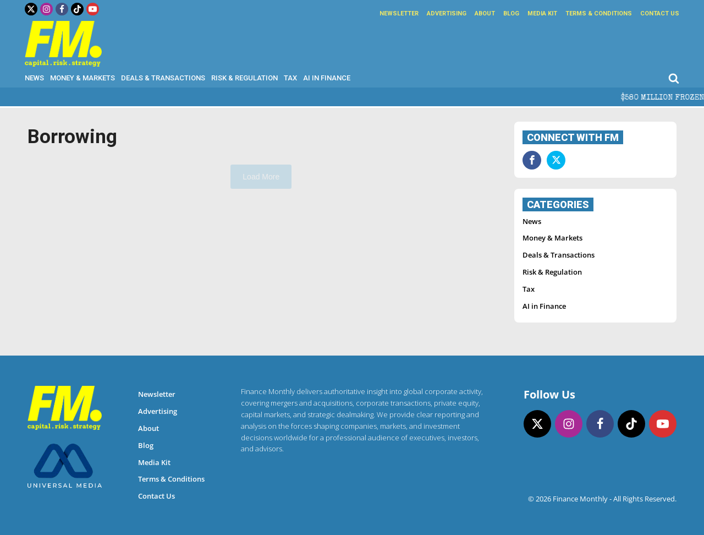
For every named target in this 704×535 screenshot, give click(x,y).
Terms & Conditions (598, 13)
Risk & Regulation (244, 78)
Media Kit (542, 13)
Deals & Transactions (163, 78)
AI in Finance (326, 78)
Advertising (446, 13)
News (34, 78)
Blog (511, 13)
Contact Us (659, 13)
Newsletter (399, 13)
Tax (290, 78)
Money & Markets (82, 78)
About (485, 13)
